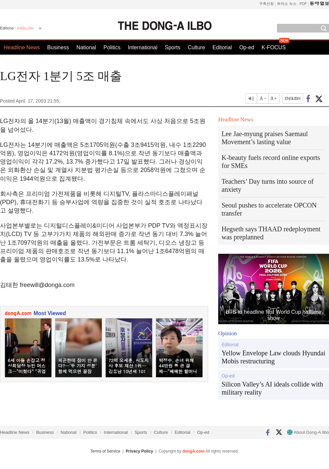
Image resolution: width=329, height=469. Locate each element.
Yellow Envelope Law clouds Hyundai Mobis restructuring (273, 357)
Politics (112, 47)
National (86, 47)
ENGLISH (25, 28)
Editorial (222, 47)
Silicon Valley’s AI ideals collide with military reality (272, 388)
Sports (172, 47)
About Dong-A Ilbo (308, 432)
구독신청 (266, 3)
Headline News (22, 47)
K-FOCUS (274, 47)
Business (58, 47)
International (142, 47)
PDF (303, 3)
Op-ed (246, 47)
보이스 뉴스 (287, 3)
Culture (196, 47)
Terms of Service (105, 451)
